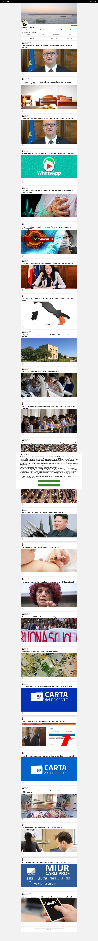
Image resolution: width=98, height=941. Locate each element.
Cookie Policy (32, 477)
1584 (59, 458)
